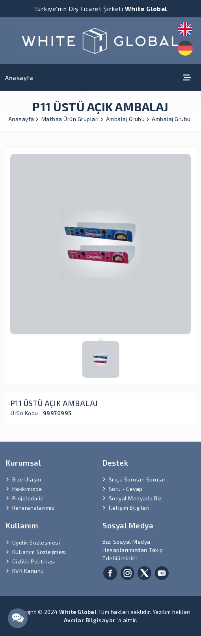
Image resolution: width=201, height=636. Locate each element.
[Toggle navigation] (187, 77)
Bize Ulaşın (26, 479)
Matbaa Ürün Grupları (72, 119)
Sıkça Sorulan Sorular (137, 479)
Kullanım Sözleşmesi (39, 551)
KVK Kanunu (28, 570)
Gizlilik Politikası (34, 561)
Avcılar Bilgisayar (89, 620)
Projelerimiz (27, 498)
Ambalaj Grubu (128, 119)
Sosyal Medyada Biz (135, 498)
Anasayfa (19, 77)
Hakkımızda (27, 488)
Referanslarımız (33, 507)
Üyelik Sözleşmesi (36, 542)
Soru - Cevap (126, 488)
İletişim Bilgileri (129, 507)
